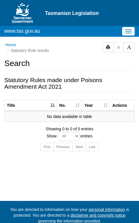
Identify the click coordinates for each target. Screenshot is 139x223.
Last (92, 131)
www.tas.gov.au (22, 15)
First (47, 131)
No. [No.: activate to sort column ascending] (62, 89)
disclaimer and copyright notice (98, 199)
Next (79, 131)
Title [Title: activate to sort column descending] (11, 89)
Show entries (70, 119)
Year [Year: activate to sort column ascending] (88, 89)
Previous (63, 131)
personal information (107, 193)
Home (10, 28)
